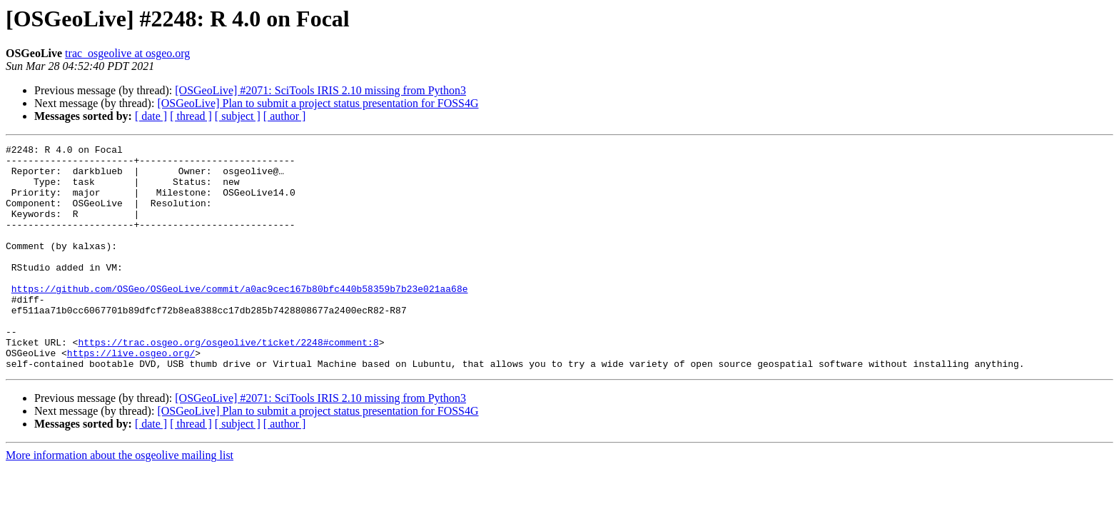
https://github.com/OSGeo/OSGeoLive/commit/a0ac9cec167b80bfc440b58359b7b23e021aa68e (239, 318)
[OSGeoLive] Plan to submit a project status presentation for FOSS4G (317, 103)
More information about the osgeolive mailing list (119, 500)
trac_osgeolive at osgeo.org (127, 53)
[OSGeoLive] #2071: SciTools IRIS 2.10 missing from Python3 (320, 90)
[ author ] (284, 116)
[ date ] (151, 116)
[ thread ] (191, 116)
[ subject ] (237, 116)
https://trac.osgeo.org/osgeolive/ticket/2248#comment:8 (228, 382)
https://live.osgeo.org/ (131, 395)
